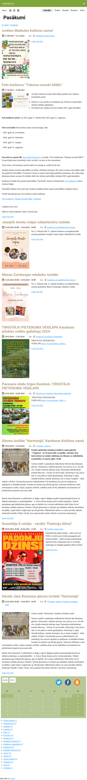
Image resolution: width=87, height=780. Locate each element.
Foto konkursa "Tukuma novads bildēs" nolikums (21, 199)
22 (7, 711)
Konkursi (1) (8, 738)
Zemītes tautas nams (55, 529)
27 (42, 696)
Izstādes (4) (7, 729)
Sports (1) (7, 753)
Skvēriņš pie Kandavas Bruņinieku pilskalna (53, 393)
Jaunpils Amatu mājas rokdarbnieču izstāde (36, 222)
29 (66, 696)
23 (19, 711)
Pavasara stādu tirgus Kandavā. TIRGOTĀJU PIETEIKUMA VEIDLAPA (36, 386)
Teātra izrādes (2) (10, 759)
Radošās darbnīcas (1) (12, 750)
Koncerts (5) (8, 735)
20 (66, 707)
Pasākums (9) (8, 747)
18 (42, 707)
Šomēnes (74, 10)
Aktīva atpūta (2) (10, 720)
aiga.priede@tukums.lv (31, 157)
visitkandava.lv (8, 3)
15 (7, 707)
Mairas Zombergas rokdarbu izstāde (30, 275)
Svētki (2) (7, 756)
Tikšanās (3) (8, 762)
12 (54, 703)
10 (31, 703)
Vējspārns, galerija (43, 446)
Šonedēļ (65, 10)
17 (31, 707)
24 (7, 696)
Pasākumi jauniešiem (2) (13, 744)
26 (31, 696)
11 (42, 703)
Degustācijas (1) (9, 723)
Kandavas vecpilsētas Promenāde (49, 337)
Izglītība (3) (8, 726)
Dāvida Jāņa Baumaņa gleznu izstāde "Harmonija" (40, 596)
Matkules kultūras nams (45, 36)
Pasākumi (14, 25)
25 (19, 696)
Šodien (57, 10)
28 (54, 696)
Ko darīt (5, 25)
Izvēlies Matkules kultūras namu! (27, 31)
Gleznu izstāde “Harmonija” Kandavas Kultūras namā (43, 441)
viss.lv (12, 778)
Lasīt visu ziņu (37, 41)
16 (19, 707)
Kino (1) (6, 732)
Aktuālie (47, 10)
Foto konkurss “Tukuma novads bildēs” (32, 85)
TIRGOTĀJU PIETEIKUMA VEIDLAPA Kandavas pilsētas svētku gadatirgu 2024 (38, 329)
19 (54, 707)
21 (78, 707)
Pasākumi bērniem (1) (12, 741)
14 (78, 703)
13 (66, 703)
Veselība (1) (8, 768)
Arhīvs (82, 10)
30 (78, 696)
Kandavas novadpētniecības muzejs (61, 227)
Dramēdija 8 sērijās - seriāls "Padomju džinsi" (37, 524)
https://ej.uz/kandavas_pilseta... (53, 343)
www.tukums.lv (71, 181)
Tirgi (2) (6, 765)
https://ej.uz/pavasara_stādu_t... (53, 400)
